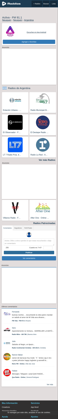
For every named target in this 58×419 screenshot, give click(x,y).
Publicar (29, 253)
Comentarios (7, 228)
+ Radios (36, 4)
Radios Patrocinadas (44, 223)
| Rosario (21, 321)
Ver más (50, 384)
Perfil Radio (28, 228)
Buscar (46, 4)
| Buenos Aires (24, 334)
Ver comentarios (29, 258)
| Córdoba (29, 348)
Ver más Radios (47, 160)
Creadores (6, 407)
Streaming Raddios (9, 411)
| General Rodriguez (25, 377)
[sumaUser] (47, 248)
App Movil (34, 407)
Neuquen (6, 20)
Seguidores (18, 228)
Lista (54, 4)
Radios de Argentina (19, 88)
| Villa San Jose (23, 364)
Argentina (29, 20)
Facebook (34, 411)
